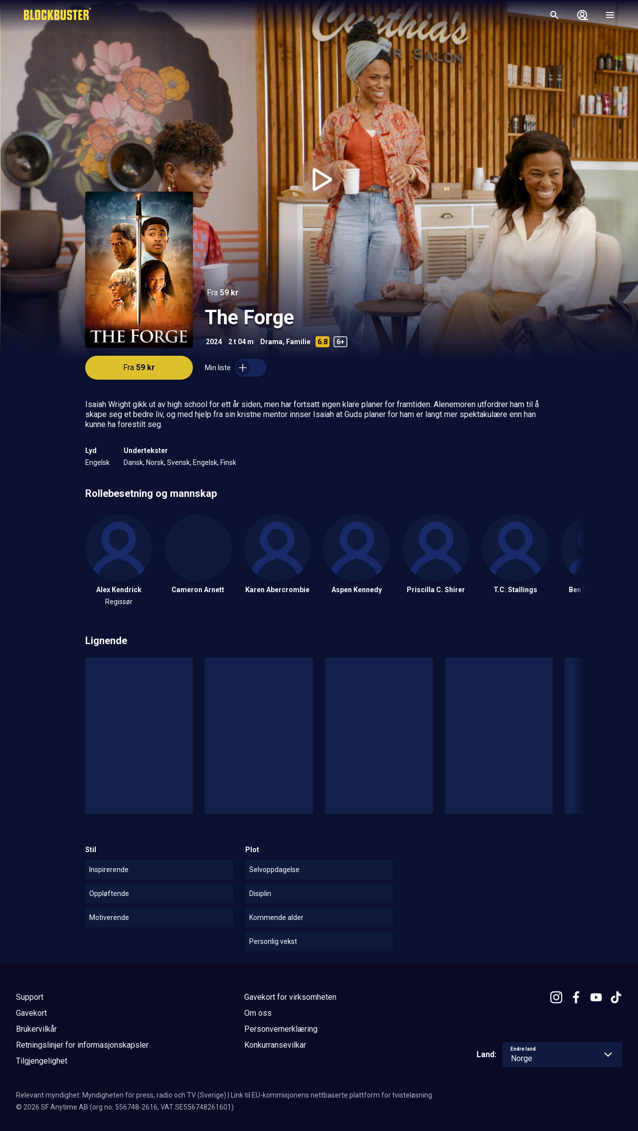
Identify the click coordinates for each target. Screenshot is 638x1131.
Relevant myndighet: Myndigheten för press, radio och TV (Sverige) (121, 1095)
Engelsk (97, 462)
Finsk (228, 462)
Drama (271, 342)
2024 (214, 342)
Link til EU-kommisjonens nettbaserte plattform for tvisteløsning (331, 1095)
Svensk (178, 462)
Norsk (155, 462)
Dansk (133, 462)
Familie (298, 342)
